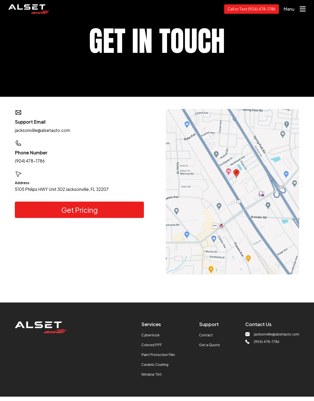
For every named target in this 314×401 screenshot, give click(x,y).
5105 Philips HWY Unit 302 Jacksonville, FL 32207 (62, 189)
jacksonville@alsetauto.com (42, 130)
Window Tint (151, 374)
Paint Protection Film (158, 354)
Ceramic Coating (154, 364)
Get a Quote (209, 344)
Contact (206, 335)
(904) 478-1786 (30, 160)
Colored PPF (151, 344)
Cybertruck (150, 335)
